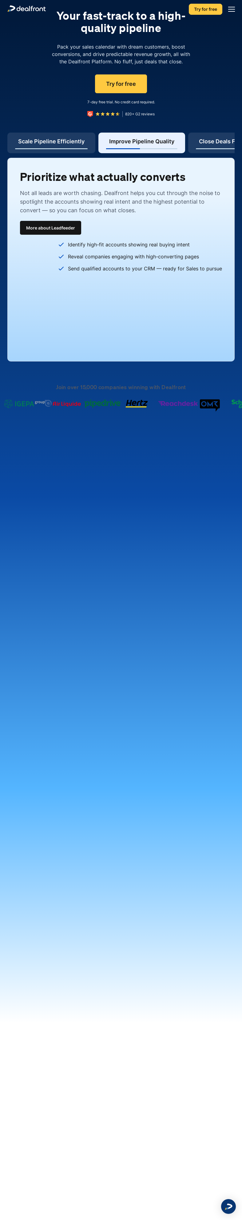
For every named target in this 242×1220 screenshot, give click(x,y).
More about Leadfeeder (50, 227)
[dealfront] (26, 9)
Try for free (205, 9)
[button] (228, 1206)
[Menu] (230, 9)
